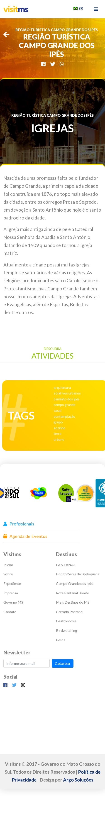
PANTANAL (66, 565)
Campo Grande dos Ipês (74, 583)
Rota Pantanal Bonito (72, 593)
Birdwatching (66, 630)
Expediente (12, 583)
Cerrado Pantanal (69, 611)
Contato (9, 611)
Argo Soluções (78, 779)
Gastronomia (66, 621)
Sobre (8, 574)
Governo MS (13, 602)
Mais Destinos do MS (72, 602)
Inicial (8, 565)
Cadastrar (63, 663)
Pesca (60, 640)
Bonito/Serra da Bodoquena (77, 574)
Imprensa (10, 593)
